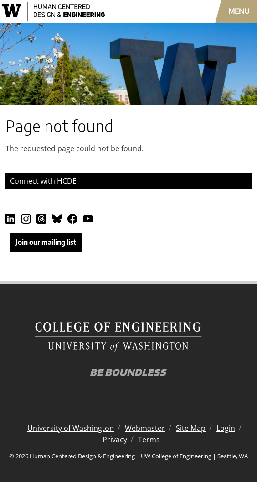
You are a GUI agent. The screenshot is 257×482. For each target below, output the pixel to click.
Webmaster (145, 428)
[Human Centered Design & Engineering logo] (75, 11)
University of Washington (70, 428)
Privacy (115, 439)
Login (225, 428)
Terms (149, 439)
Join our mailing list (45, 242)
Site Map (191, 428)
